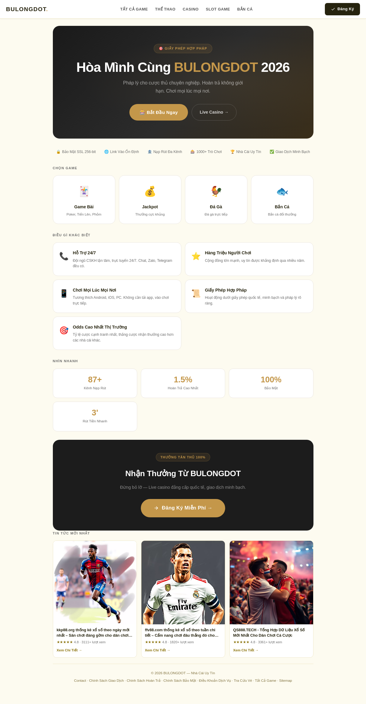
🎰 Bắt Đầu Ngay (159, 112)
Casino (191, 9)
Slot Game (218, 9)
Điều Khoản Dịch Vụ (215, 680)
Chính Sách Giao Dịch (106, 680)
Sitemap (285, 680)
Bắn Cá (245, 9)
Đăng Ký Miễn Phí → (183, 508)
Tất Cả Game (134, 9)
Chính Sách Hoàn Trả (144, 680)
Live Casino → (214, 112)
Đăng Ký (342, 9)
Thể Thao (165, 9)
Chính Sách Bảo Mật (179, 680)
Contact (80, 680)
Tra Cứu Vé (243, 680)
